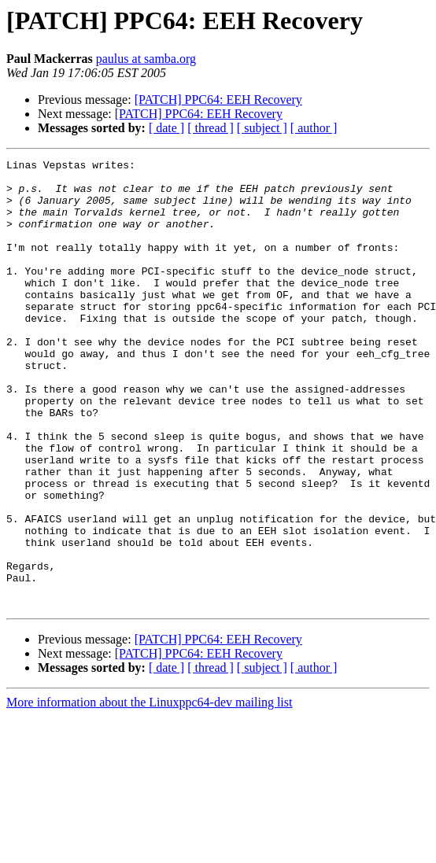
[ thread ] (210, 128)
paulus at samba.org (146, 58)
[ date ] (166, 128)
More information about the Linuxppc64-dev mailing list (149, 791)
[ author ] (314, 128)
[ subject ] (262, 128)
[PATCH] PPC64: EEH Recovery (218, 99)
